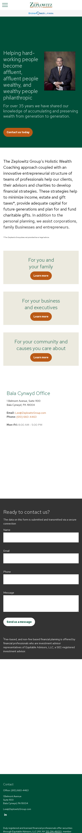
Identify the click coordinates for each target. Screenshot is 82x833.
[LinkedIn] (5, 814)
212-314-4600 (53, 831)
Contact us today (18, 132)
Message (8, 592)
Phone (7, 571)
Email (6, 551)
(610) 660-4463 (26, 417)
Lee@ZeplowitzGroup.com (30, 413)
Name (6, 530)
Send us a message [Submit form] (19, 622)
